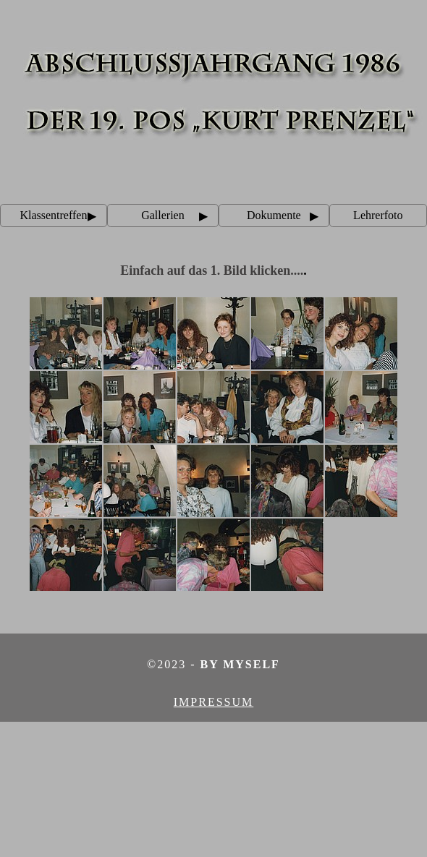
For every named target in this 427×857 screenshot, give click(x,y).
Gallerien (163, 215)
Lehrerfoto (377, 215)
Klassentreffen (53, 215)
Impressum (213, 702)
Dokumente (274, 215)
